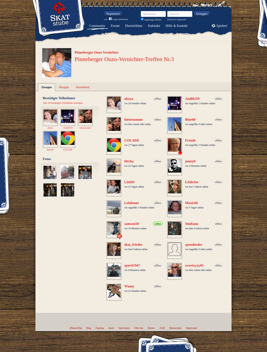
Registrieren (113, 14)
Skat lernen (124, 328)
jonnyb (190, 161)
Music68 (191, 203)
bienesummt (133, 120)
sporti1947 (132, 265)
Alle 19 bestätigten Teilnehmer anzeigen (63, 102)
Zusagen (46, 87)
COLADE (131, 140)
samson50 (131, 224)
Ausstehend (82, 87)
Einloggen (202, 14)
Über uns (138, 328)
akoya (128, 99)
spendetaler (193, 245)
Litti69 (129, 182)
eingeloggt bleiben (151, 19)
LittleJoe (191, 182)
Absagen (64, 87)
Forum (115, 26)
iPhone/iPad (76, 328)
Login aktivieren (118, 19)
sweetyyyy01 (194, 265)
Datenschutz (175, 328)
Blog (88, 328)
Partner (151, 328)
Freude (190, 140)
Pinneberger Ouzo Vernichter (97, 52)
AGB (162, 328)
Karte (111, 328)
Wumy (129, 286)
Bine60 (190, 120)
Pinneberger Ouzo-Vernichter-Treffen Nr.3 (124, 59)
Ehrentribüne (134, 26)
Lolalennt (131, 203)
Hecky (129, 161)
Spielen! (222, 26)
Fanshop (100, 328)
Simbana (191, 224)
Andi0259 (192, 99)
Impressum (191, 328)
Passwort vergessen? (176, 19)
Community (97, 26)
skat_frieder (133, 245)
